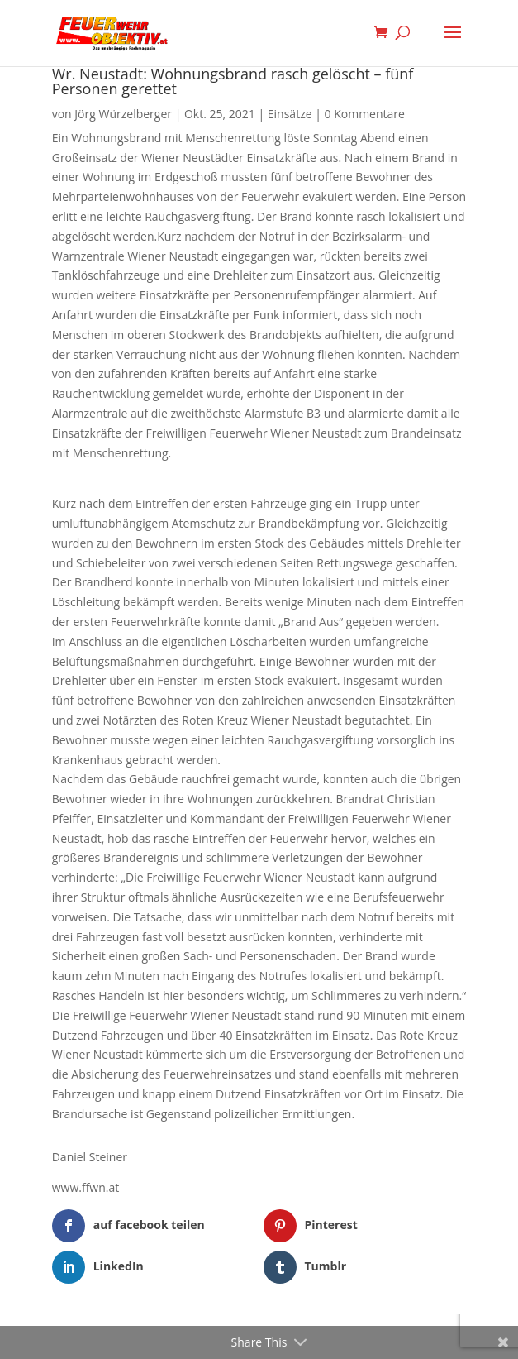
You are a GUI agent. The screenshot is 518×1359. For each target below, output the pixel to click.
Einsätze (290, 114)
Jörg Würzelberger (123, 114)
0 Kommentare (365, 114)
